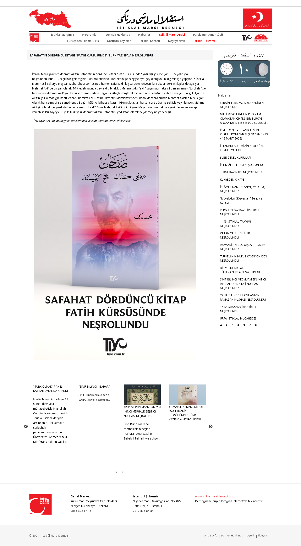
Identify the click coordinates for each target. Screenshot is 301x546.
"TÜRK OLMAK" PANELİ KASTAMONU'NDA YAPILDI (50, 388)
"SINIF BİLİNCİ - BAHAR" (94, 386)
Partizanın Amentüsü (208, 35)
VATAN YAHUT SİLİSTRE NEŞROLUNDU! (235, 235)
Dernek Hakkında (118, 35)
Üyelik (251, 535)
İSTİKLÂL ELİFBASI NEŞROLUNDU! (241, 165)
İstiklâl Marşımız (62, 35)
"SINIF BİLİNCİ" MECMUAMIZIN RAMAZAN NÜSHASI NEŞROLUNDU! (243, 297)
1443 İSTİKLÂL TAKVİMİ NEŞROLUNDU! (235, 223)
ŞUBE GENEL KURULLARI (235, 157)
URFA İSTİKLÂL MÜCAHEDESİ (238, 318)
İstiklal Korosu (150, 41)
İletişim (262, 535)
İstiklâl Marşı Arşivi (171, 35)
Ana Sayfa (210, 535)
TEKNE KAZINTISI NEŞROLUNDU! (241, 172)
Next (211, 427)
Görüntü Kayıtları (119, 41)
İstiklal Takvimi (204, 41)
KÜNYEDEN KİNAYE (232, 179)
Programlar (90, 35)
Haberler (144, 35)
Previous (26, 427)
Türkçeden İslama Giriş (83, 41)
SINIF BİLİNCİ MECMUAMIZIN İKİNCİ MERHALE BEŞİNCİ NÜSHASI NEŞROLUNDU (142, 411)
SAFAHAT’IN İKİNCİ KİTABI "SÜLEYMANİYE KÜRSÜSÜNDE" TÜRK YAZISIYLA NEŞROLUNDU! (186, 413)
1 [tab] (116, 472)
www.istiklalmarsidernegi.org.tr (215, 496)
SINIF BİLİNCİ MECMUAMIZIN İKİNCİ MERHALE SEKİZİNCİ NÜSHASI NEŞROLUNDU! (243, 283)
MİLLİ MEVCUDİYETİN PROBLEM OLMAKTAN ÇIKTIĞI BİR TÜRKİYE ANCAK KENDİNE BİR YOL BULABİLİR (244, 118)
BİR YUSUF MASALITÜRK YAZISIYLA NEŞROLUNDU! (240, 270)
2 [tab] (122, 472)
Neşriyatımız (177, 41)
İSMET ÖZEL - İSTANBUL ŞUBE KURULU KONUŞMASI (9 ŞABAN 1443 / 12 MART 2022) (244, 134)
